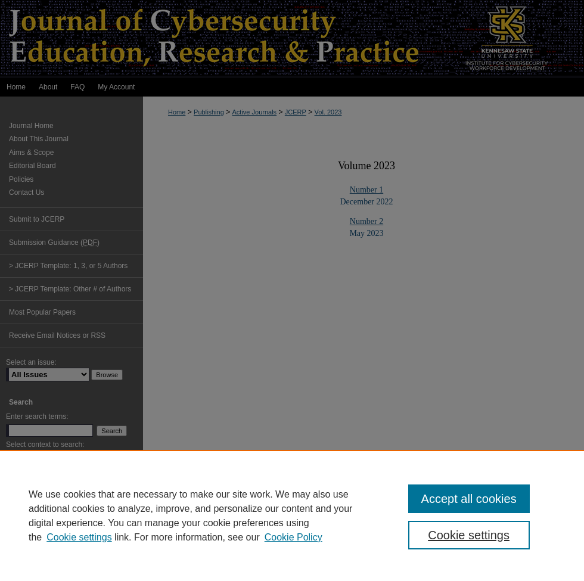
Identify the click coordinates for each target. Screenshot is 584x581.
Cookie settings (78, 537)
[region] (292, 515)
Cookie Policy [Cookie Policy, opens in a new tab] (293, 537)
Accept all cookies (469, 498)
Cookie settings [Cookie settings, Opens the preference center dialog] (469, 535)
